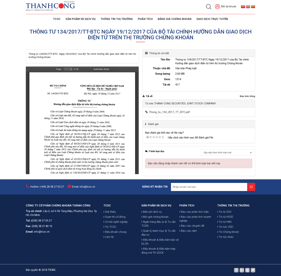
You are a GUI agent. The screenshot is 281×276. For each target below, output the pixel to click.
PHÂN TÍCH (186, 206)
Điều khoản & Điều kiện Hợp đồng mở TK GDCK (158, 252)
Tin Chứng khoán (228, 232)
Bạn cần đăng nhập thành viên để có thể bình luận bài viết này (184, 163)
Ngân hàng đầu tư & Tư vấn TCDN (158, 225)
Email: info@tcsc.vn (83, 186)
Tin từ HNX (224, 222)
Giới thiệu (109, 212)
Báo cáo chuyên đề (191, 226)
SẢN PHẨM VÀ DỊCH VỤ (81, 19)
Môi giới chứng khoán (154, 218)
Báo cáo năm (188, 231)
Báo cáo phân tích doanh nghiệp (195, 219)
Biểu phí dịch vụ (151, 213)
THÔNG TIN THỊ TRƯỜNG (117, 19)
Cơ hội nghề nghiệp (115, 222)
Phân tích (145, 19)
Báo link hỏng (247, 96)
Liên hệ (108, 237)
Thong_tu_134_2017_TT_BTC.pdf (169, 112)
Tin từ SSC (224, 212)
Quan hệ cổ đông (114, 217)
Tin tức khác (225, 237)
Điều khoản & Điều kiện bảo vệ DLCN (160, 243)
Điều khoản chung (114, 232)
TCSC (57, 19)
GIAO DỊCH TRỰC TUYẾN (212, 19)
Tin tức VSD (225, 227)
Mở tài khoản (225, 6)
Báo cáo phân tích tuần (194, 212)
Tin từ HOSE (225, 217)
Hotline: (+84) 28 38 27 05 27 (47, 186)
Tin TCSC (109, 227)
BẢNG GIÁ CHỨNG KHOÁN (174, 19)
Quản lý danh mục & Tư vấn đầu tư (158, 234)
